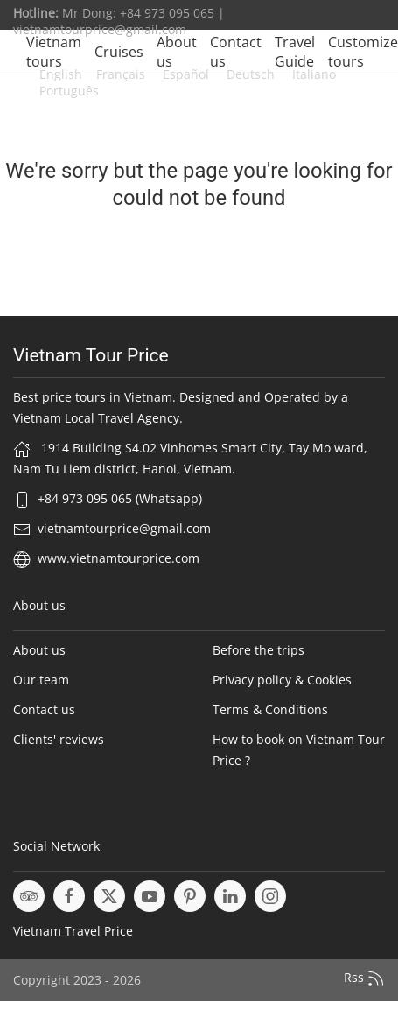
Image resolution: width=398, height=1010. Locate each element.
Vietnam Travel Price (73, 930)
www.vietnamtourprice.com (118, 558)
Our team (41, 679)
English (60, 74)
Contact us (236, 51)
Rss (364, 978)
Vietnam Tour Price (91, 355)
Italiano (312, 74)
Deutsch (249, 74)
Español (184, 74)
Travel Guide (295, 51)
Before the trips (258, 650)
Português (69, 90)
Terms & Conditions (270, 709)
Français (120, 74)
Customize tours (363, 51)
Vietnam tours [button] (53, 51)
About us (177, 51)
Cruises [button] (118, 51)
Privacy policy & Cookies (282, 679)
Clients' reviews (58, 739)
